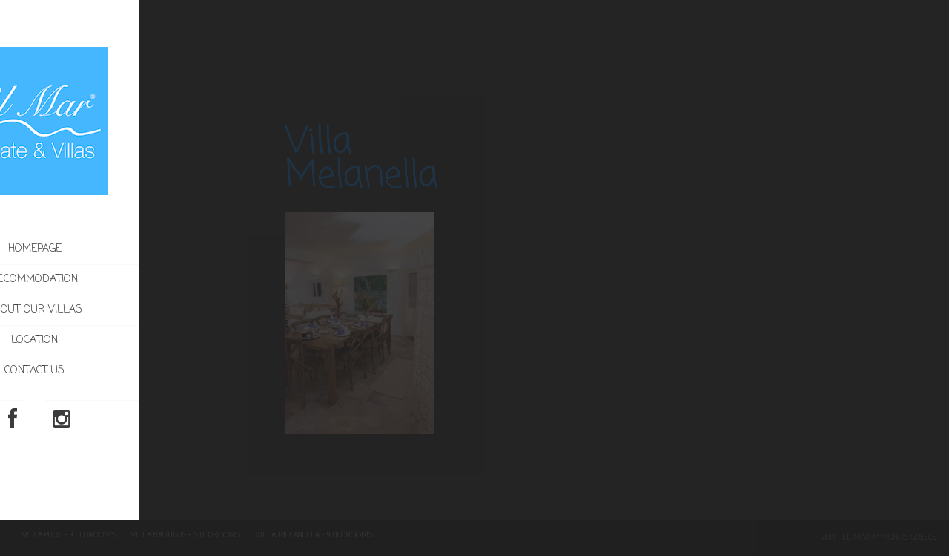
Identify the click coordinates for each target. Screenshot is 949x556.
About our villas (105, 310)
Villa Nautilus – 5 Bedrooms (185, 535)
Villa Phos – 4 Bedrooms (69, 535)
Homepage (105, 249)
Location (105, 340)
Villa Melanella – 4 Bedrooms (314, 535)
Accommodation (136, 280)
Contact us (105, 371)
